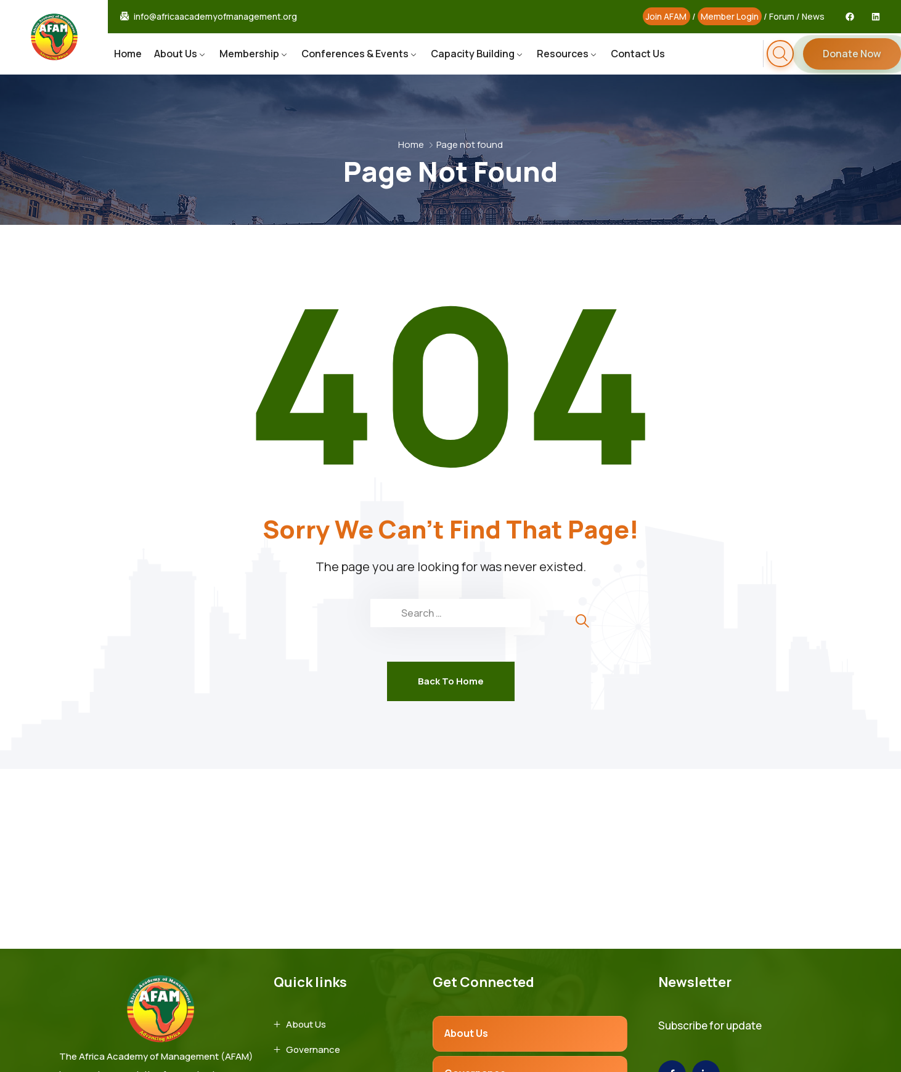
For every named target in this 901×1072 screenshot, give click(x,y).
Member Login (730, 16)
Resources (563, 53)
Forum (781, 16)
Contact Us (638, 53)
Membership (249, 53)
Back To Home (451, 681)
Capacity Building (473, 53)
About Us (175, 53)
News (813, 16)
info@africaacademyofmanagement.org (215, 16)
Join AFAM (666, 16)
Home (128, 53)
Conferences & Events (355, 53)
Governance (313, 1049)
